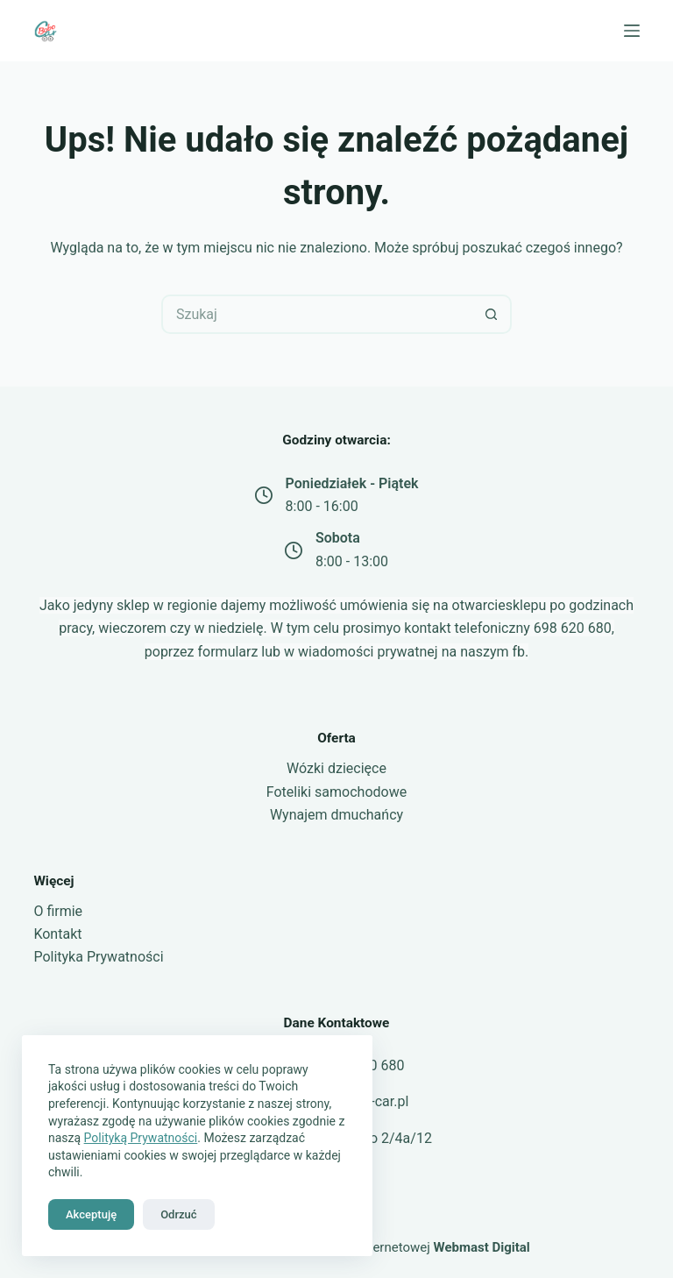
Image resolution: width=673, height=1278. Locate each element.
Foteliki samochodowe (336, 792)
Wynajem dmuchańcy (336, 814)
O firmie (57, 911)
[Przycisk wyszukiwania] (492, 314)
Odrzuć (178, 1214)
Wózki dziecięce (336, 768)
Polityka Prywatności (98, 956)
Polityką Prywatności (141, 1138)
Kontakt (57, 934)
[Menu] (632, 31)
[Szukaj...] (316, 314)
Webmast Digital (482, 1247)
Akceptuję (91, 1214)
